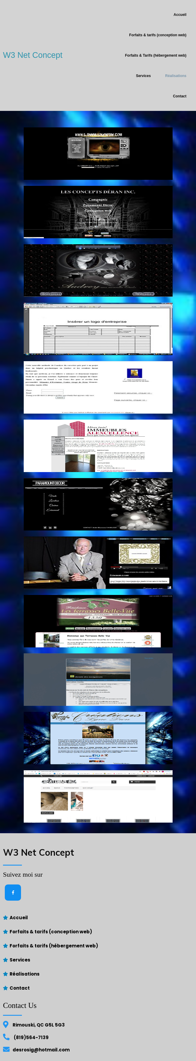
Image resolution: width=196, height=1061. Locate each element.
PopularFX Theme (126, 1052)
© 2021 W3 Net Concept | (79, 1052)
